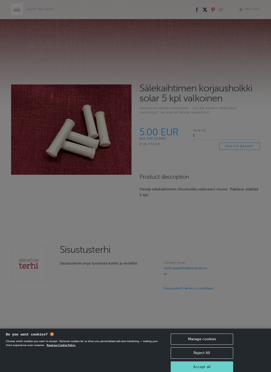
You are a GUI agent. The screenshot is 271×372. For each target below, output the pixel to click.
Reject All (201, 358)
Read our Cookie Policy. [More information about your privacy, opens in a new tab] (61, 349)
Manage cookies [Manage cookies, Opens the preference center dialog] (202, 344)
